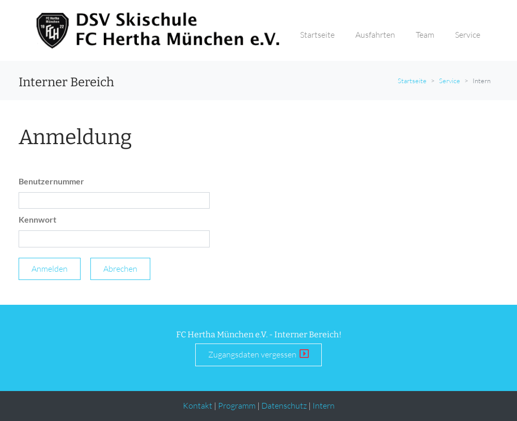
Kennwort (37, 219)
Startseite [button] (317, 34)
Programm (237, 405)
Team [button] (425, 34)
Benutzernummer (51, 181)
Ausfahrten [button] (375, 34)
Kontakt (197, 405)
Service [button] (467, 34)
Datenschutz (284, 405)
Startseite (412, 80)
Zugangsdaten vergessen (258, 354)
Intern (323, 405)
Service (449, 80)
